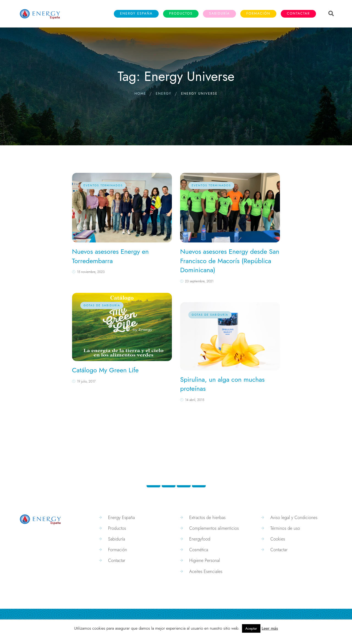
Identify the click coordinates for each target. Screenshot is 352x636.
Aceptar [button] (251, 628)
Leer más (270, 628)
